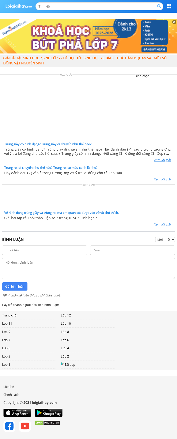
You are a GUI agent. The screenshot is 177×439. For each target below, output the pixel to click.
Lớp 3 (6, 356)
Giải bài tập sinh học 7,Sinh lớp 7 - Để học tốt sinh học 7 (52, 58)
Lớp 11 (7, 323)
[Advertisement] (88, 109)
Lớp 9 (6, 332)
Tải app (68, 364)
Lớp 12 (66, 315)
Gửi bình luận (14, 286)
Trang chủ (9, 315)
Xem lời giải (162, 160)
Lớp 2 (65, 356)
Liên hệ (8, 386)
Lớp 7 (6, 340)
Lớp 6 (65, 340)
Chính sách (11, 394)
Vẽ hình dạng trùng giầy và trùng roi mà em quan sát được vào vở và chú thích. (61, 213)
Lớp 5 (6, 348)
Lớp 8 (65, 332)
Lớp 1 (6, 364)
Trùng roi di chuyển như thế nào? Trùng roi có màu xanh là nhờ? (50, 167)
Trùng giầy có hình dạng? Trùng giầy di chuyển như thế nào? (47, 144)
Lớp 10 (66, 323)
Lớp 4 (65, 348)
